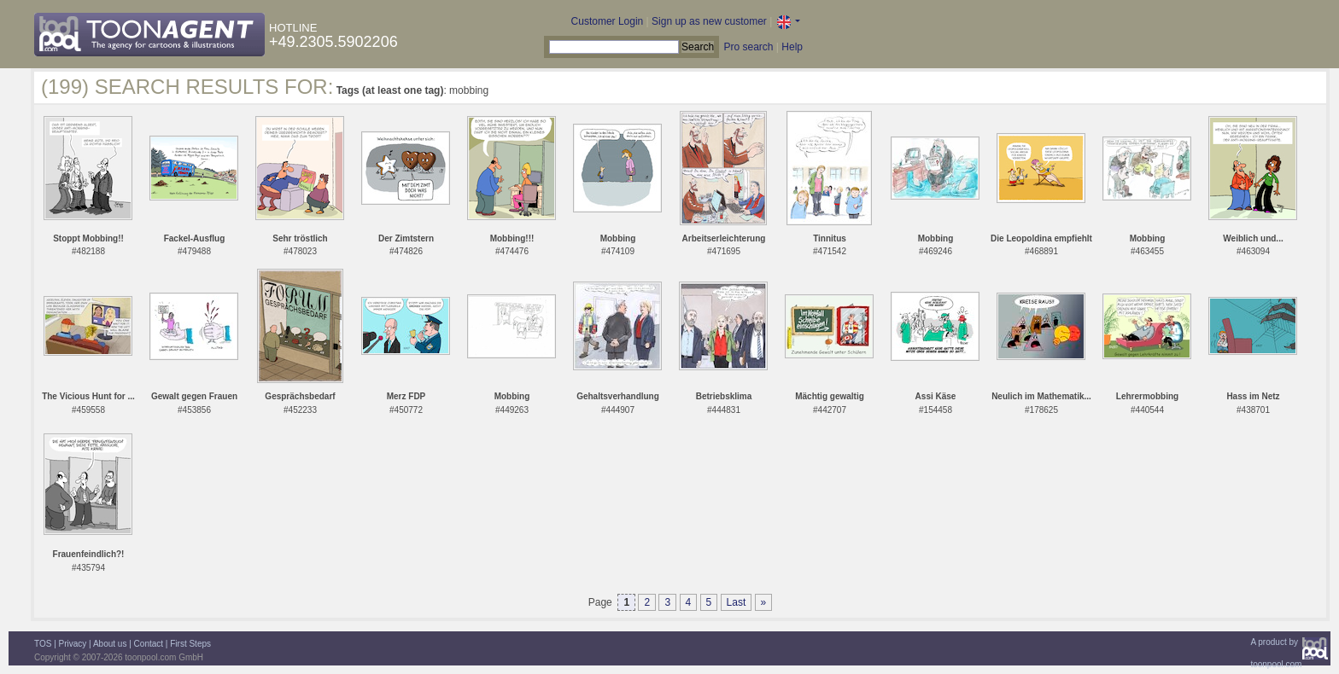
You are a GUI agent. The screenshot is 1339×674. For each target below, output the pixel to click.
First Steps (190, 643)
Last (736, 602)
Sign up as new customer (709, 21)
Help (792, 47)
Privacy (73, 643)
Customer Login (607, 21)
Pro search (748, 47)
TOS (42, 643)
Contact (148, 643)
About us (109, 643)
